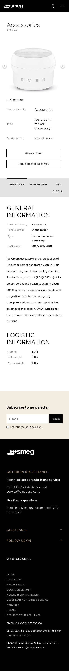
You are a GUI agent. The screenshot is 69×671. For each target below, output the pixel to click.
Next (62, 66)
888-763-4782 (24, 487)
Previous (4, 66)
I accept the (26, 426)
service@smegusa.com (23, 491)
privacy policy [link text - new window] (33, 426)
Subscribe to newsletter (27, 407)
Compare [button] (16, 99)
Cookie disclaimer (19, 589)
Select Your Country (18, 558)
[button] (34, 264)
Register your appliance (23, 615)
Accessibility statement (23, 594)
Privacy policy (17, 584)
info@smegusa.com (29, 507)
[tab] (17, 187)
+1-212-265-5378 (26, 642)
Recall (11, 610)
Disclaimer (14, 579)
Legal (11, 574)
